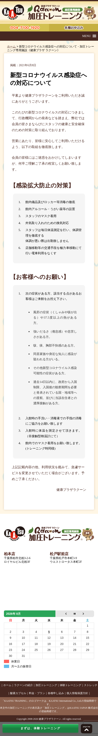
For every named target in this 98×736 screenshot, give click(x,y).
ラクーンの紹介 (23, 685)
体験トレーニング (70, 685)
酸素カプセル (18, 693)
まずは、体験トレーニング (40, 728)
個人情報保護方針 (77, 693)
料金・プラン (37, 693)
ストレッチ (90, 685)
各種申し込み (56, 693)
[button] (86, 36)
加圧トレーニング (46, 685)
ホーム (11, 46)
